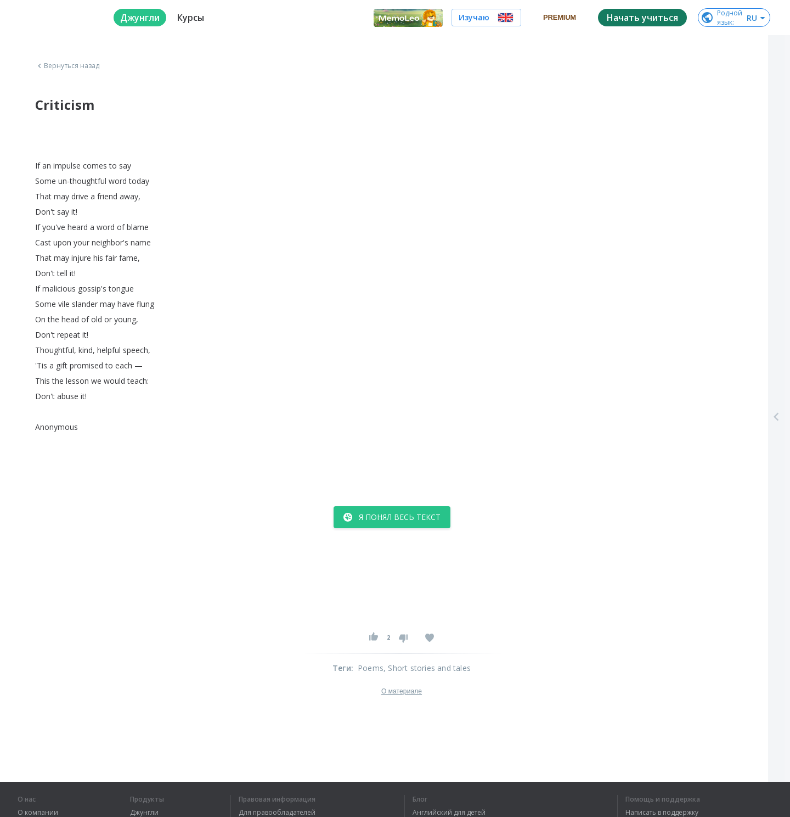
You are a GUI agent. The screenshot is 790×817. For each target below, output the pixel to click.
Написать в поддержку (661, 812)
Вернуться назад (67, 66)
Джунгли (144, 812)
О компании (38, 812)
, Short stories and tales (427, 668)
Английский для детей (449, 812)
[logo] (57, 17)
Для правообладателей (277, 812)
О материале (401, 691)
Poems (370, 668)
